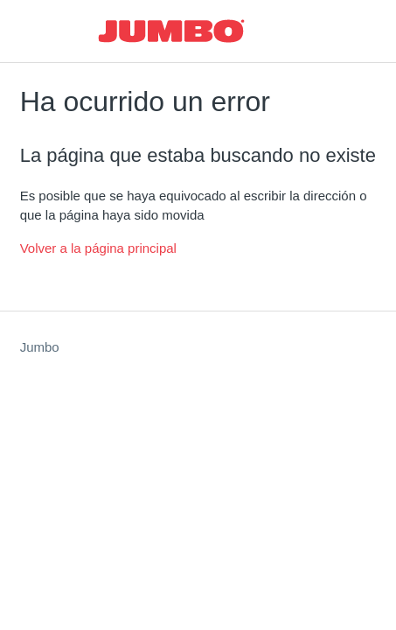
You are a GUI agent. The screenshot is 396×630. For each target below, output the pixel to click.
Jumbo (39, 347)
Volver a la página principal (98, 248)
